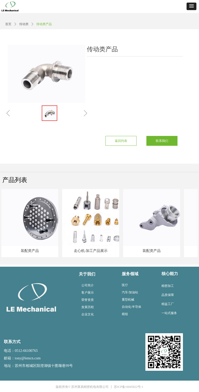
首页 (8, 24)
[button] (191, 6)
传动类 (24, 24)
